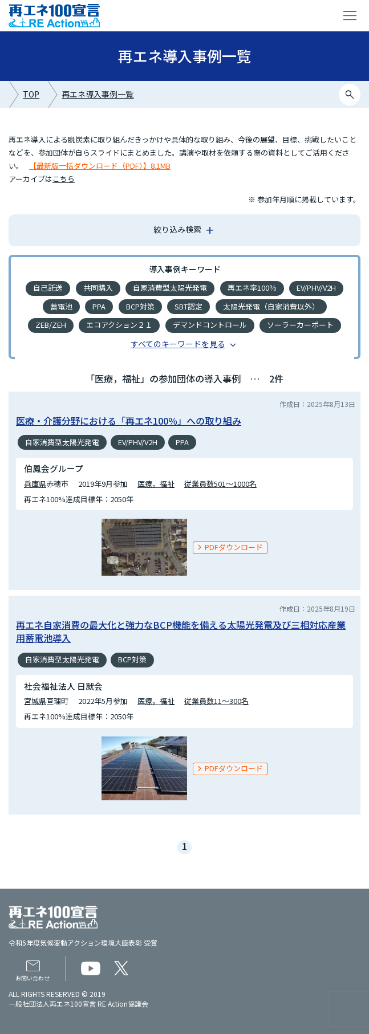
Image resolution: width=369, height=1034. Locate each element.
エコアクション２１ (119, 324)
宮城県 (35, 740)
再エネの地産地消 (170, 343)
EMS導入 (307, 343)
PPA (99, 306)
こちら (63, 178)
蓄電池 (61, 306)
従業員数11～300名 (216, 740)
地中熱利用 (111, 361)
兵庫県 (35, 523)
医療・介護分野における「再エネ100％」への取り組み (128, 460)
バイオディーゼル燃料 (84, 343)
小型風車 (221, 380)
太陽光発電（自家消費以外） (271, 306)
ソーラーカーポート (300, 324)
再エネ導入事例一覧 (97, 94)
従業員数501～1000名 (220, 523)
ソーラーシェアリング (296, 361)
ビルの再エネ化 (159, 380)
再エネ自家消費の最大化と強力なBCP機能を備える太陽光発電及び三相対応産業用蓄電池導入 (181, 670)
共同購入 (98, 287)
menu (350, 16)
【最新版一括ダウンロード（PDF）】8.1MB (100, 165)
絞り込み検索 (177, 229)
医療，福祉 (156, 523)
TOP (31, 94)
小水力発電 (54, 361)
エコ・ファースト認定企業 (195, 361)
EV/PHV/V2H (316, 287)
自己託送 (48, 287)
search (350, 94)
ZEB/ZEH (50, 324)
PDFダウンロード (234, 586)
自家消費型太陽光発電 (170, 287)
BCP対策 (140, 306)
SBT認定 (188, 306)
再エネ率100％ (252, 287)
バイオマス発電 (247, 343)
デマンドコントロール (210, 324)
